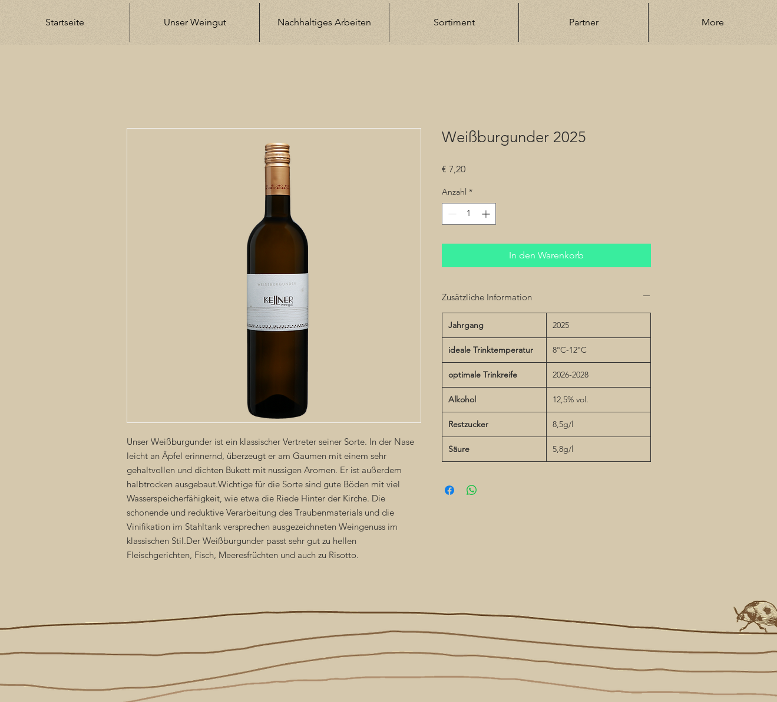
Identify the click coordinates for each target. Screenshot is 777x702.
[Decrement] (451, 214)
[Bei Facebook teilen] (449, 490)
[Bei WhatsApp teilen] (472, 490)
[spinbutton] (469, 214)
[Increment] (487, 214)
